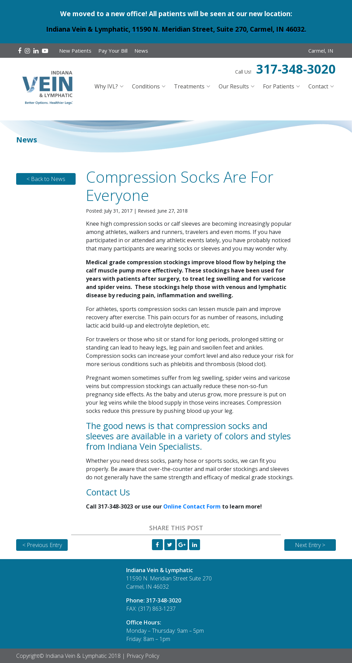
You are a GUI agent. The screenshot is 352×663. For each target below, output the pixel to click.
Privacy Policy (142, 656)
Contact (318, 86)
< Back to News (45, 179)
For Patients (278, 86)
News (141, 50)
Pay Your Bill (113, 50)
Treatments (189, 86)
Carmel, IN (320, 50)
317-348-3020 (296, 69)
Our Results (234, 86)
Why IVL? (106, 86)
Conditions (146, 86)
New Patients (75, 50)
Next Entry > (310, 545)
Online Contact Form (192, 506)
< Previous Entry (42, 545)
